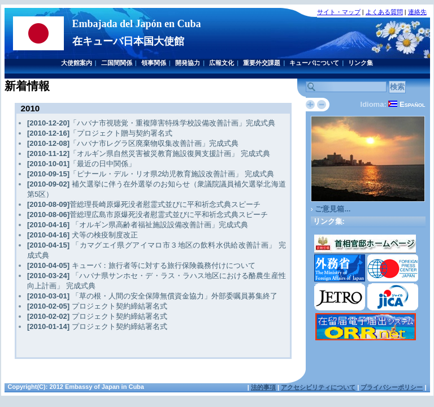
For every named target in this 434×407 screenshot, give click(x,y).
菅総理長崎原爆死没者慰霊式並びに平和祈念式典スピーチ (144, 204)
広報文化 (221, 62)
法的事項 (263, 387)
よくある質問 (384, 11)
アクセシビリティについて (318, 387)
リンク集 (360, 62)
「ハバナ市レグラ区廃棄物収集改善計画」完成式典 (132, 143)
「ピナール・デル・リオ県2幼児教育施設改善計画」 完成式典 (150, 174)
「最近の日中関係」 (81, 163)
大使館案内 (76, 62)
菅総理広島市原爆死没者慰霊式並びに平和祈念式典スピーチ (147, 214)
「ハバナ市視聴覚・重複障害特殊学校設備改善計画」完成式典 (151, 123)
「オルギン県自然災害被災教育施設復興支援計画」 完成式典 (148, 153)
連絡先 (417, 11)
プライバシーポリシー (392, 387)
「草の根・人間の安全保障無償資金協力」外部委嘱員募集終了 (152, 296)
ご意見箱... (332, 209)
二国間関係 (116, 62)
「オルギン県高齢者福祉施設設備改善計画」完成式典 (137, 224)
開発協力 (187, 62)
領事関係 (153, 62)
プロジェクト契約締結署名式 (97, 306)
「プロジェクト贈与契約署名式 (99, 133)
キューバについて (314, 62)
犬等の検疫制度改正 (82, 235)
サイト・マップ (339, 11)
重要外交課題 (261, 62)
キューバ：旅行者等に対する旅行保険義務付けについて (141, 265)
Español (413, 104)
